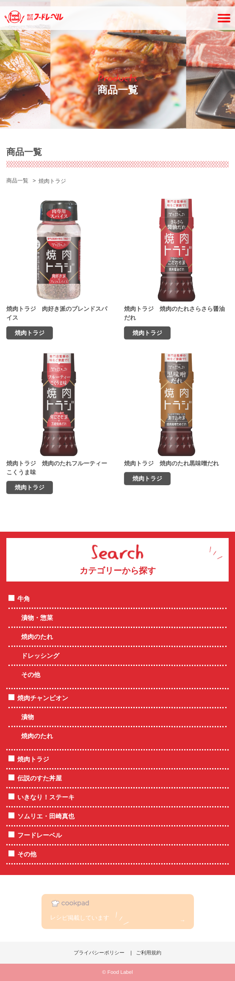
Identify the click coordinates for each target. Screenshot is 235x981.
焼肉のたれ (37, 636)
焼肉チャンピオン (42, 697)
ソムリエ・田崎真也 (46, 816)
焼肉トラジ (33, 759)
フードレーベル (39, 835)
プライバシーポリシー (99, 953)
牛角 (23, 598)
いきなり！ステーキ (46, 797)
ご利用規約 (148, 953)
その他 (30, 674)
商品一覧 (17, 180)
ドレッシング (40, 655)
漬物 (27, 716)
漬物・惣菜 (37, 617)
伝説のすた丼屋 (39, 778)
